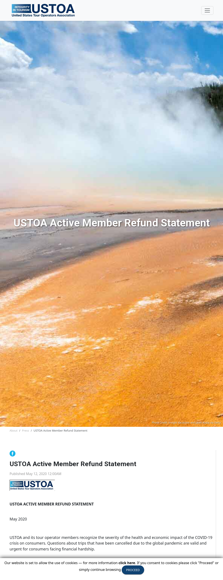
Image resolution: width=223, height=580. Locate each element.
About (13, 430)
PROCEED (133, 570)
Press (25, 430)
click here (126, 562)
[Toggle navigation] (207, 10)
